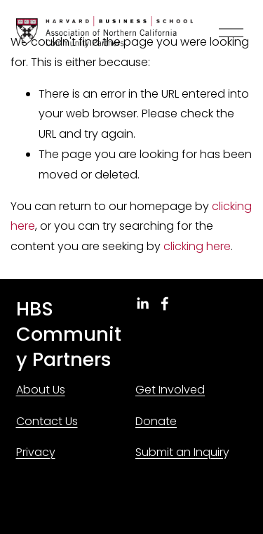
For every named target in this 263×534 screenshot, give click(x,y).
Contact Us (47, 421)
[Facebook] (165, 304)
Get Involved (170, 390)
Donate (156, 421)
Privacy (35, 452)
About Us (40, 390)
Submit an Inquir (179, 452)
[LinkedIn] (142, 304)
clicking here (197, 246)
